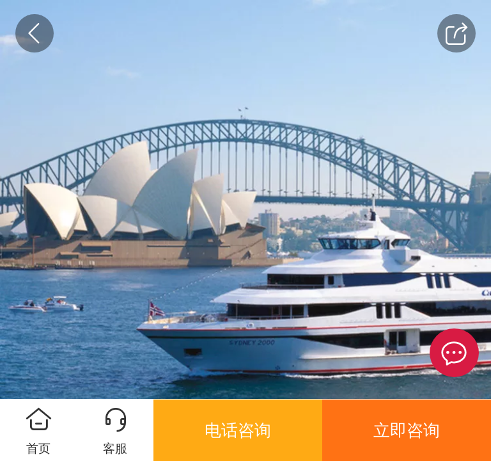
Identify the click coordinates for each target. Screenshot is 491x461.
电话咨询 (238, 430)
